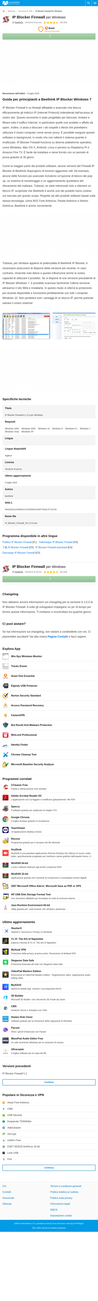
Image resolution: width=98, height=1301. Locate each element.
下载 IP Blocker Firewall (15, 547)
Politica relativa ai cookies (64, 1192)
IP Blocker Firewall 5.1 (14, 1073)
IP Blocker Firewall (39, 17)
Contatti (6, 1192)
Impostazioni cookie (61, 1215)
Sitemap (7, 1204)
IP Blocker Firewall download (51, 547)
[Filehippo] (11, 3)
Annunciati (8, 1198)
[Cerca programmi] (89, 3)
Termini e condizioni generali (65, 1186)
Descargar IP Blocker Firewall (18, 552)
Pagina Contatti (58, 636)
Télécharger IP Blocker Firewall (56, 542)
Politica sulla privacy (61, 1198)
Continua (49, 1082)
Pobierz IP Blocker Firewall (17, 542)
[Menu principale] (95, 3)
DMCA (53, 1209)
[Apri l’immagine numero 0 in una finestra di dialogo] (26, 326)
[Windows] (11, 11)
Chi (4, 1186)
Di (17, 22)
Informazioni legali (60, 1204)
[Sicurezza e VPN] (25, 11)
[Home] (3, 11)
